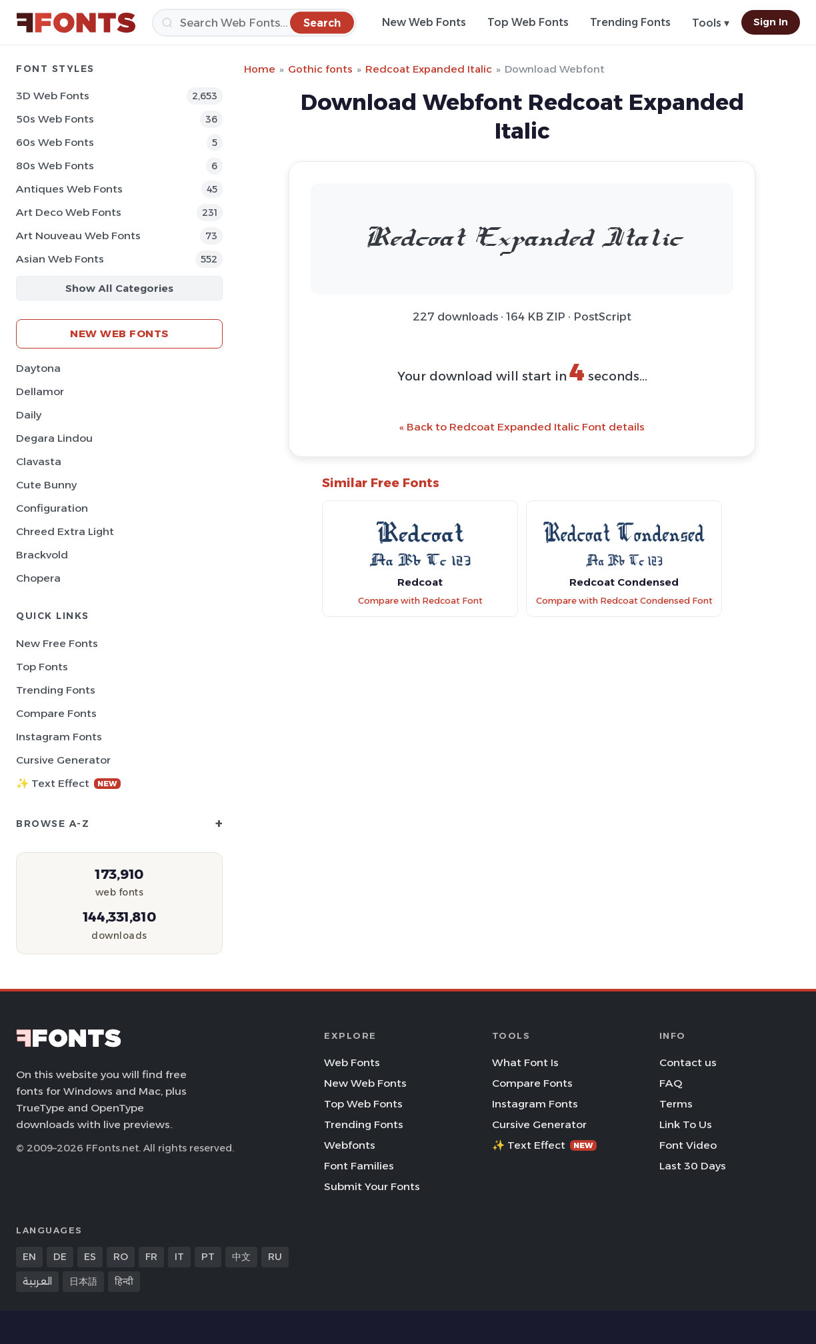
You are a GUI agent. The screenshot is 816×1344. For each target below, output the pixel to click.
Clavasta (38, 461)
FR (151, 1257)
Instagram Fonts (59, 736)
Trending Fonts (630, 22)
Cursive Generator (63, 760)
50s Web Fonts (55, 119)
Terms (676, 1103)
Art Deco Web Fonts (68, 212)
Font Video (688, 1145)
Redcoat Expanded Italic (428, 69)
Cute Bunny (46, 484)
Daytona (38, 368)
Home (259, 69)
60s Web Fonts (55, 142)
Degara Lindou (54, 438)
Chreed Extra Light (65, 531)
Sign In (770, 22)
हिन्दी (124, 1281)
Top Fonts (42, 666)
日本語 (83, 1281)
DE (60, 1257)
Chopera (38, 578)
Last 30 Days (692, 1165)
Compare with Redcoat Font (420, 601)
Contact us (688, 1062)
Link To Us (685, 1124)
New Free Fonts (57, 643)
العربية (37, 1281)
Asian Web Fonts (60, 259)
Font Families (359, 1165)
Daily (28, 414)
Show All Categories (119, 288)
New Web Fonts (424, 22)
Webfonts (349, 1145)
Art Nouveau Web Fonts (78, 235)
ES (90, 1257)
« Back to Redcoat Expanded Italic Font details (522, 426)
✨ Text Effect (68, 783)
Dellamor (40, 391)
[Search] (254, 23)
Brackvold (42, 554)
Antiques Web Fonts (69, 189)
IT (179, 1257)
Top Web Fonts (528, 22)
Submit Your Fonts (372, 1186)
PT (208, 1257)
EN (29, 1257)
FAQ (670, 1083)
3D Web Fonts (52, 95)
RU (275, 1257)
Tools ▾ (710, 23)
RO (120, 1257)
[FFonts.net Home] (76, 22)
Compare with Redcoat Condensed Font (624, 601)
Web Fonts (352, 1062)
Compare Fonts (56, 713)
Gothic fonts (320, 69)
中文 (241, 1257)
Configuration (52, 508)
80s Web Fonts (55, 165)
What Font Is (525, 1062)
